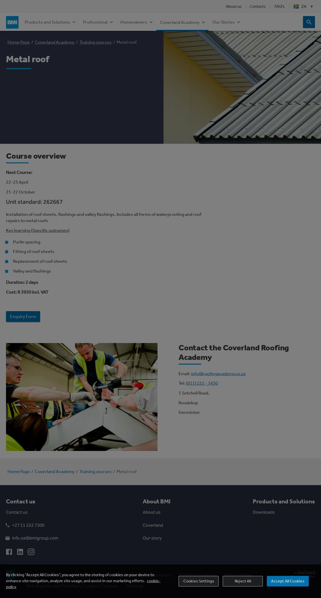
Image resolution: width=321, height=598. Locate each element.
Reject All (243, 584)
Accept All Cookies (287, 584)
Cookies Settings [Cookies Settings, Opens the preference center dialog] (198, 584)
